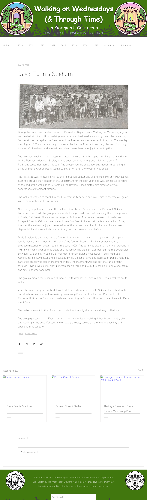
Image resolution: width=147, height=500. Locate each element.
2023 (74, 45)
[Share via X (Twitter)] (26, 343)
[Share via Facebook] (19, 343)
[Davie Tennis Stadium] (24, 387)
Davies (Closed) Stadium (69, 405)
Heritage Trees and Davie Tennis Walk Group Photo (118, 408)
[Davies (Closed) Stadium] (73, 387)
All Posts (7, 45)
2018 (20, 45)
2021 (52, 45)
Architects (109, 45)
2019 (31, 45)
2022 (63, 45)
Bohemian (125, 45)
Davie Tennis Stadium (19, 405)
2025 (95, 45)
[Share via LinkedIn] (34, 343)
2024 (85, 45)
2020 (41, 45)
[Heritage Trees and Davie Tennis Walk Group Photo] (122, 387)
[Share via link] (41, 343)
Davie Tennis (31, 333)
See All (141, 370)
